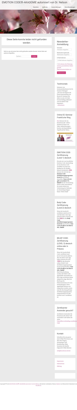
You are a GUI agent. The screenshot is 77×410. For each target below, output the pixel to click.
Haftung (59, 366)
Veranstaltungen (56, 7)
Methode (45, 7)
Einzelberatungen (70, 7)
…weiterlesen (60, 105)
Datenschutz (60, 363)
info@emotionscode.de (63, 350)
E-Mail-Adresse (61, 57)
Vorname (59, 47)
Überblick (35, 7)
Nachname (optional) (63, 52)
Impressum (60, 361)
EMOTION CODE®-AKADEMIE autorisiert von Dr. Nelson (34, 2)
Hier (58, 121)
